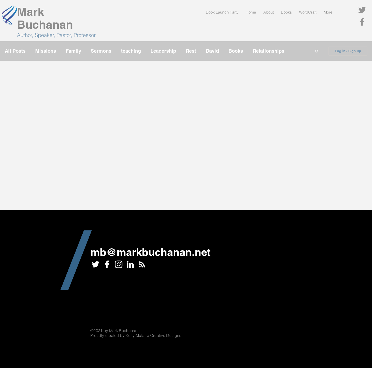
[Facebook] (362, 22)
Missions (45, 51)
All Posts (15, 51)
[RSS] (142, 264)
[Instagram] (119, 264)
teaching (131, 51)
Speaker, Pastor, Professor (65, 35)
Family (73, 51)
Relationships (268, 51)
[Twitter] (362, 10)
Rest (191, 51)
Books (236, 51)
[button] (317, 51)
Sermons (101, 51)
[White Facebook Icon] (107, 264)
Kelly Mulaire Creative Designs (153, 335)
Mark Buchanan (45, 18)
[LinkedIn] (130, 264)
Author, (26, 35)
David (212, 51)
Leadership (163, 51)
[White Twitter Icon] (95, 264)
